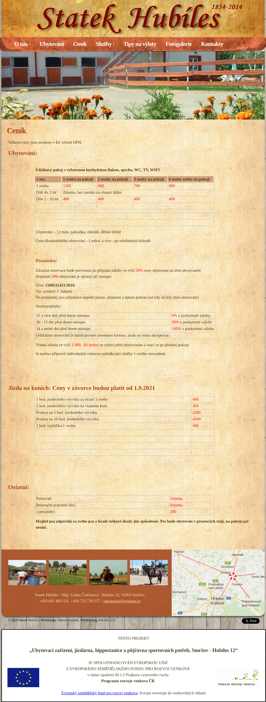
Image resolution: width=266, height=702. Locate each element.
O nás (22, 43)
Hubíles (34, 620)
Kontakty (212, 43)
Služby (105, 43)
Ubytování (51, 43)
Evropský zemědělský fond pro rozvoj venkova (99, 693)
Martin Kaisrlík (68, 620)
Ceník (80, 43)
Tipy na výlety (139, 43)
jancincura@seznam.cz (121, 601)
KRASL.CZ (106, 620)
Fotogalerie (179, 43)
